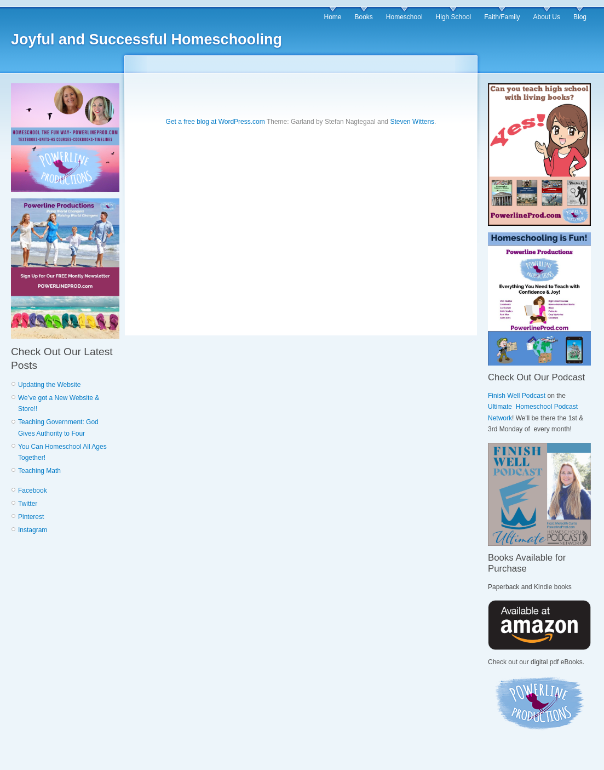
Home (332, 17)
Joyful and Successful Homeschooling (146, 39)
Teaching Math (39, 471)
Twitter (27, 503)
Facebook (32, 490)
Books (363, 17)
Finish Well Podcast (516, 396)
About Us (546, 17)
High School (453, 17)
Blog (579, 17)
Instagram (32, 530)
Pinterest (31, 517)
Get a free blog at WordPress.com (215, 122)
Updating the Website (49, 385)
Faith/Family (502, 17)
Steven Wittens (412, 122)
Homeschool (404, 17)
